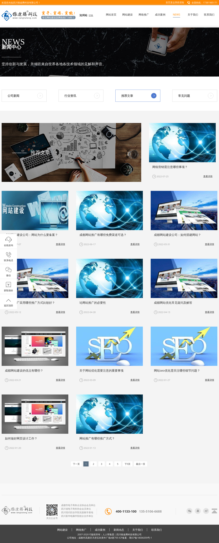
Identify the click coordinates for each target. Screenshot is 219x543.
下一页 (76, 463)
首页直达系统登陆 (175, 2)
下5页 (127, 463)
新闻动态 (119, 530)
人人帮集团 (108, 534)
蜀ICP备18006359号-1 (140, 537)
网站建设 (62, 530)
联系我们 (156, 530)
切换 (91, 15)
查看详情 (207, 176)
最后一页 (140, 463)
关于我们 (137, 530)
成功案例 (100, 530)
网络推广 (81, 530)
